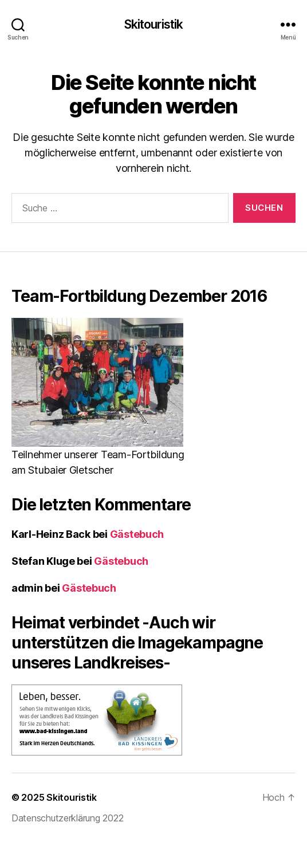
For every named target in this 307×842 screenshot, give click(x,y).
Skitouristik (153, 24)
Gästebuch (137, 534)
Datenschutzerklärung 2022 (67, 818)
